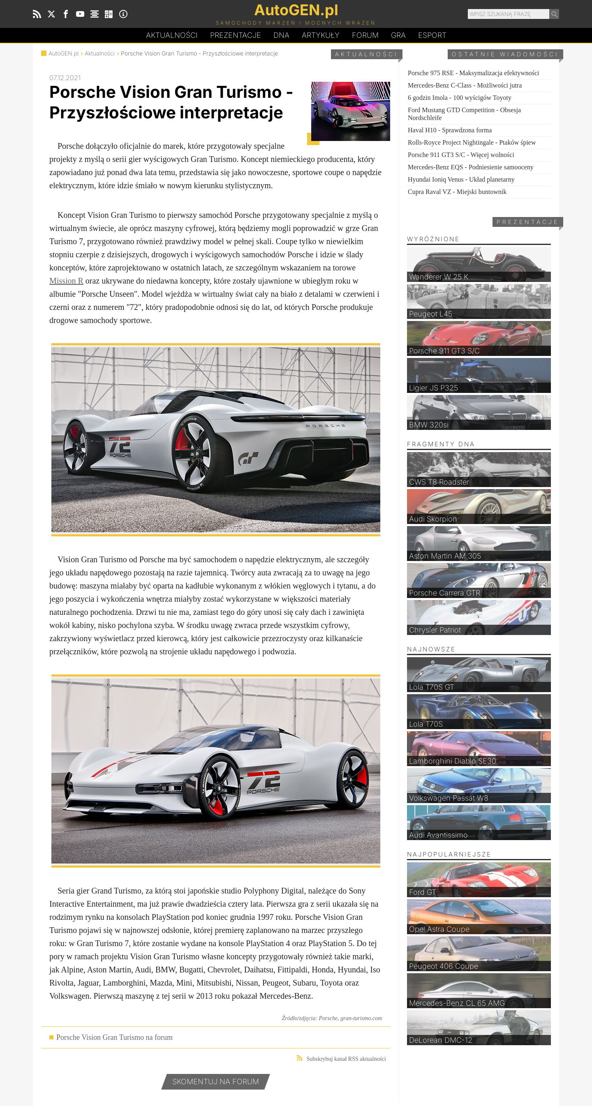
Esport (432, 35)
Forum (365, 35)
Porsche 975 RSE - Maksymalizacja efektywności (473, 72)
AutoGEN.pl (64, 53)
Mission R (66, 280)
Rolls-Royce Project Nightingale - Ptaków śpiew (472, 142)
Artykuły (321, 35)
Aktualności (172, 35)
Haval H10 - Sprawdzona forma (450, 130)
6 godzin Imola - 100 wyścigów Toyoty (459, 97)
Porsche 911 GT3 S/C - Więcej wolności (461, 154)
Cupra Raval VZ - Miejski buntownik (457, 191)
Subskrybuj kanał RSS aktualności (341, 1058)
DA (281, 35)
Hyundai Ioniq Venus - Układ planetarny (461, 179)
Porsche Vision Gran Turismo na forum (114, 1037)
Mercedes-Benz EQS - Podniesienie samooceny (471, 167)
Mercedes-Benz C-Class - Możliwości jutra (465, 85)
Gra (398, 35)
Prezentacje (235, 35)
